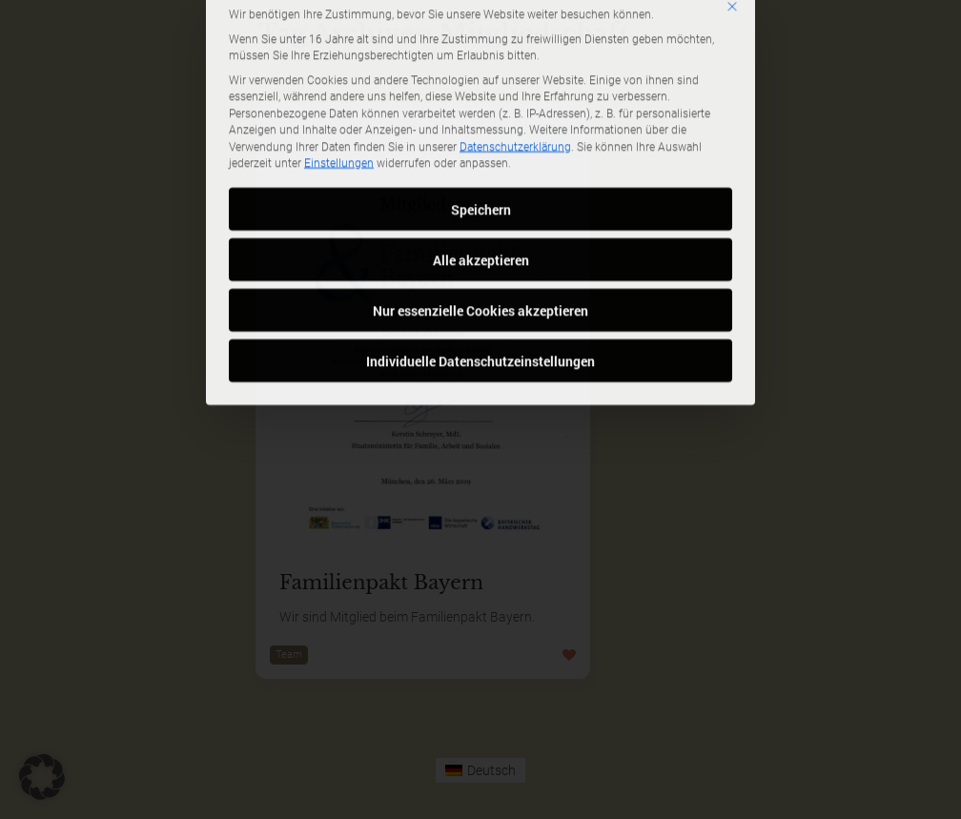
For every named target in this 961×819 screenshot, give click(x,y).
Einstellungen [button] (339, 70)
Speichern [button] (481, 116)
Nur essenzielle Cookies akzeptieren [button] (480, 217)
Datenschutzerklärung (515, 53)
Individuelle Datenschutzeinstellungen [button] (480, 267)
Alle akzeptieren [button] (481, 166)
